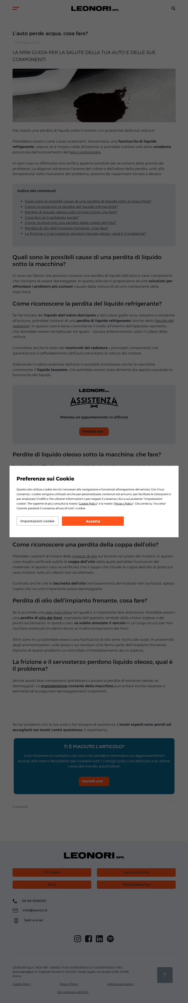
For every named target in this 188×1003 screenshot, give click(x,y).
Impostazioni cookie (37, 521)
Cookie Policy (88, 503)
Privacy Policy (123, 503)
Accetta (93, 521)
